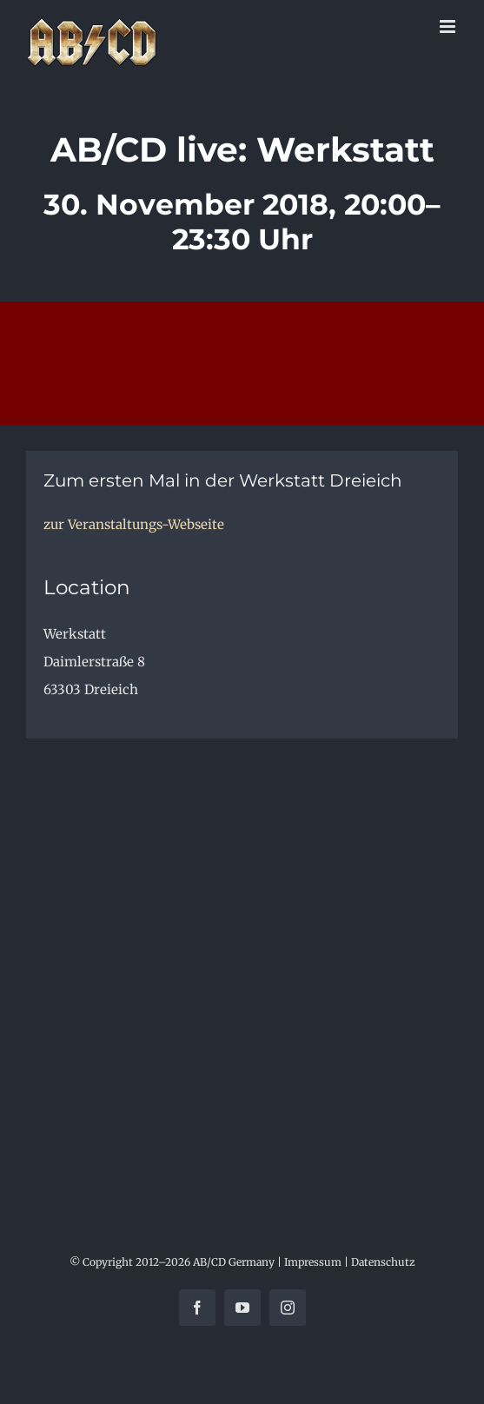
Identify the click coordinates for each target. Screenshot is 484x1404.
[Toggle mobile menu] (449, 26)
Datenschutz (383, 1261)
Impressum (312, 1261)
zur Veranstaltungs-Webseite (133, 524)
